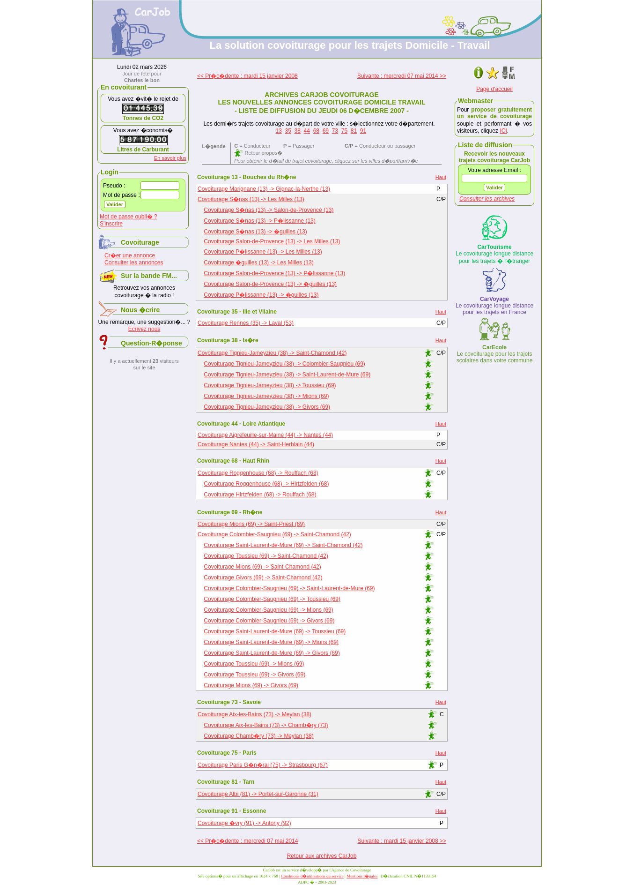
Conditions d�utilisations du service (312, 876)
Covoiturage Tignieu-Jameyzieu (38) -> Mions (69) (266, 396)
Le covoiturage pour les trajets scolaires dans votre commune (495, 354)
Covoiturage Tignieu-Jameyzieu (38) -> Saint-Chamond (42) (272, 353)
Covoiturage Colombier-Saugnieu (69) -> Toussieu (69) (272, 599)
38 (298, 131)
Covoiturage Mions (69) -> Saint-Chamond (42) (262, 566)
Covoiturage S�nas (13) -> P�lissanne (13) (259, 221)
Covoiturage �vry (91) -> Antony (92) (244, 823)
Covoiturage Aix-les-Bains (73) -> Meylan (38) (254, 714)
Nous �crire (140, 310)
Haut (440, 177)
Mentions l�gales (361, 876)
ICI (503, 131)
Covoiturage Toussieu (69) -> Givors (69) (254, 674)
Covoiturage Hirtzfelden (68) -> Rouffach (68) (260, 494)
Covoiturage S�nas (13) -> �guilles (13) (255, 231)
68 (316, 131)
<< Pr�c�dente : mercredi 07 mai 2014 (247, 841)
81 (354, 131)
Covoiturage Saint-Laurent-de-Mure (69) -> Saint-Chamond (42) (283, 545)
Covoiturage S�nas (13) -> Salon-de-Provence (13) (268, 210)
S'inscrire (111, 223)
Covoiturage (140, 242)
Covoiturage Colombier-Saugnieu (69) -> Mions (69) (268, 610)
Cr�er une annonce (129, 255)
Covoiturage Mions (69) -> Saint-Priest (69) (251, 524)
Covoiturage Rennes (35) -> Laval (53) (246, 323)
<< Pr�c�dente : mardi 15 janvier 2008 (247, 76)
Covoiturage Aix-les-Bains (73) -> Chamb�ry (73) (266, 725)
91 (363, 131)
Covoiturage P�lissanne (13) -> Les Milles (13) (263, 251)
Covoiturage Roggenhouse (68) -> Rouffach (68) (258, 473)
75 (344, 131)
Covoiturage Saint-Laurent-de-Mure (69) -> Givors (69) (271, 653)
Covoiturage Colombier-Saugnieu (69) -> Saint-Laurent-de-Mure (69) (289, 588)
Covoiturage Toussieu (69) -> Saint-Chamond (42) (266, 556)
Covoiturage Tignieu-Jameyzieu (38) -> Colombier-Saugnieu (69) (284, 363)
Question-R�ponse (151, 343)
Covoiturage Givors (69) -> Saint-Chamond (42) (263, 577)
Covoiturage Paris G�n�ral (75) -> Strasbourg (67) (263, 765)
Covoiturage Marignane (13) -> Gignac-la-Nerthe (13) (264, 189)
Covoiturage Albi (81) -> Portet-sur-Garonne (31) (258, 794)
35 (288, 131)
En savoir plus (170, 158)
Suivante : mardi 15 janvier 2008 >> (402, 841)
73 (335, 131)
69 (326, 131)
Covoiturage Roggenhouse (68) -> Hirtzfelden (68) (266, 483)
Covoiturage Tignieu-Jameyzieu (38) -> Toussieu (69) (270, 385)
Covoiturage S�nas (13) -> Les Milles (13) (251, 199)
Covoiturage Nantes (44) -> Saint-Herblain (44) (256, 444)
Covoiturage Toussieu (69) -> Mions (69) (254, 663)
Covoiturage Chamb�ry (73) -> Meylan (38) (258, 736)
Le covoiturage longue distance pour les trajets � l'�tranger (494, 254)
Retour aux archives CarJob (322, 856)
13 (279, 131)
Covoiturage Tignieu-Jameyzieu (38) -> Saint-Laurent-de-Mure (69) (287, 374)
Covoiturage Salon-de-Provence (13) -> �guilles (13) (270, 284)
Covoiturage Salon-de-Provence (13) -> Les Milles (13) (272, 241)
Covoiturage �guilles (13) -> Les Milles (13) (258, 262)
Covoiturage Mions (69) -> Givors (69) (251, 685)
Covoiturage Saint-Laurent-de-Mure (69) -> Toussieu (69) (275, 631)
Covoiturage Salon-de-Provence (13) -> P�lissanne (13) (274, 273)
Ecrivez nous (144, 329)
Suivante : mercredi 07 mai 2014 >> (401, 76)
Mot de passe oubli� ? (128, 216)
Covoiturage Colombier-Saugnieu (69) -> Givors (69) (269, 620)
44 (307, 131)
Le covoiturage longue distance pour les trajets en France (494, 305)
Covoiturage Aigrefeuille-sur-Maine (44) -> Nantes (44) (265, 435)
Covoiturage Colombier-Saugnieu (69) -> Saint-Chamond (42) (274, 534)
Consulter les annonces (133, 262)
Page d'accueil (494, 89)
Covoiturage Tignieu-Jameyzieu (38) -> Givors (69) (267, 407)
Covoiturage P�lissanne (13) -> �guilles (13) (261, 295)
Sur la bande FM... (149, 275)
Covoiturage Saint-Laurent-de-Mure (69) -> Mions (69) (271, 642)
